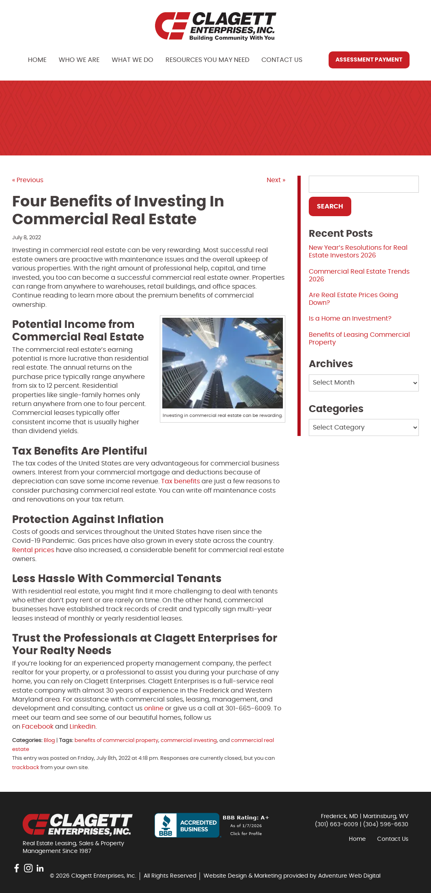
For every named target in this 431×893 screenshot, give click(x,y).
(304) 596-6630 (385, 824)
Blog (49, 740)
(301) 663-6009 (336, 824)
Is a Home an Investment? (350, 318)
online (153, 708)
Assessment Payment (368, 60)
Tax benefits (180, 481)
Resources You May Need (207, 60)
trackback (25, 767)
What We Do (132, 60)
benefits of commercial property (116, 740)
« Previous (27, 180)
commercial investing (189, 740)
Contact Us (281, 60)
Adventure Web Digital (349, 876)
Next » (276, 180)
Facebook (37, 726)
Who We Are (79, 60)
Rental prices (33, 550)
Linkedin (83, 726)
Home (37, 60)
